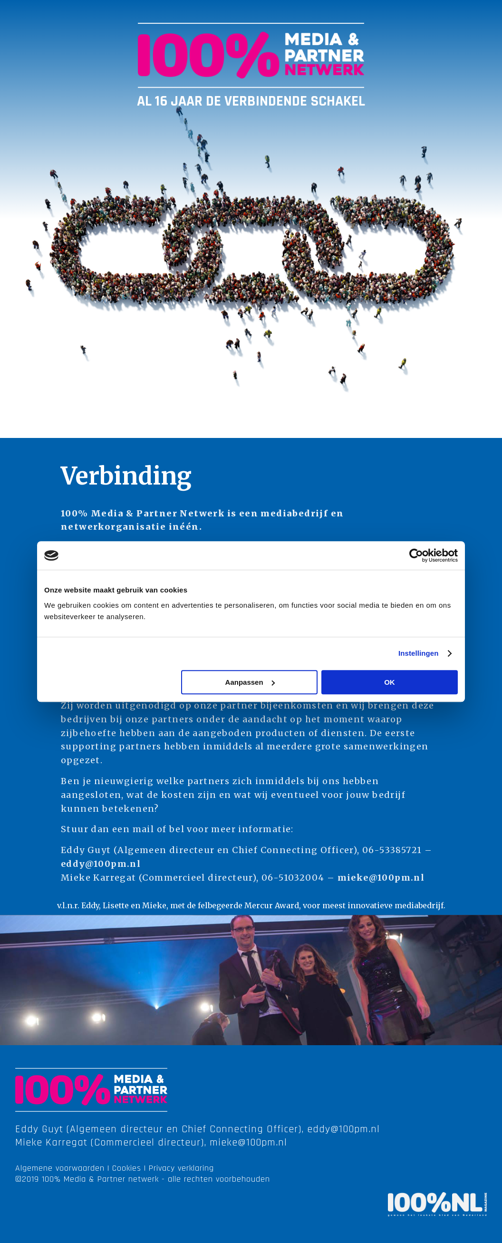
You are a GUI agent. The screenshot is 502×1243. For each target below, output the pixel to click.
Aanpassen (250, 682)
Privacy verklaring (181, 1168)
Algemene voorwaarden (60, 1168)
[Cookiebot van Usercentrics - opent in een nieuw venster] (416, 555)
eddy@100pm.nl (101, 863)
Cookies (126, 1168)
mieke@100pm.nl (381, 877)
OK (389, 682)
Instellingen (418, 653)
